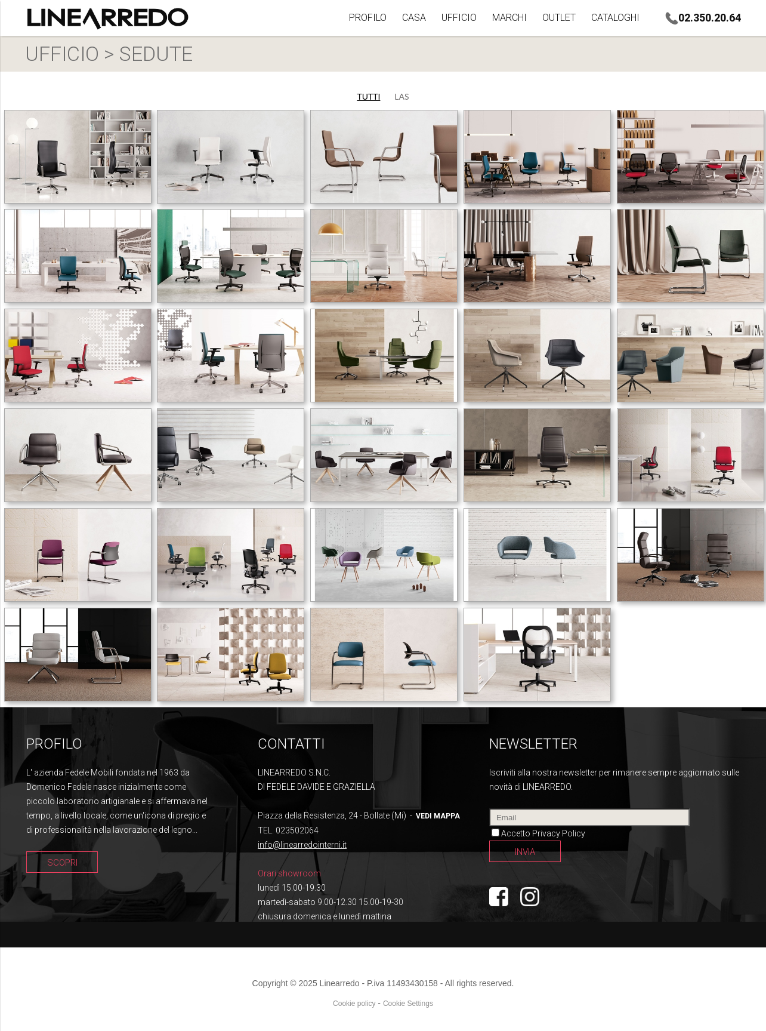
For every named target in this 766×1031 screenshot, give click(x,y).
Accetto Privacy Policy (543, 833)
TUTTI (368, 96)
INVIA (525, 852)
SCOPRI (62, 862)
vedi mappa (438, 816)
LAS (401, 96)
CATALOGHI (615, 17)
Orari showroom (289, 873)
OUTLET (559, 17)
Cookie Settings (408, 1003)
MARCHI (509, 17)
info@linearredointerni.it (302, 845)
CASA (414, 17)
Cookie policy (354, 1003)
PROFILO (368, 17)
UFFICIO (459, 17)
